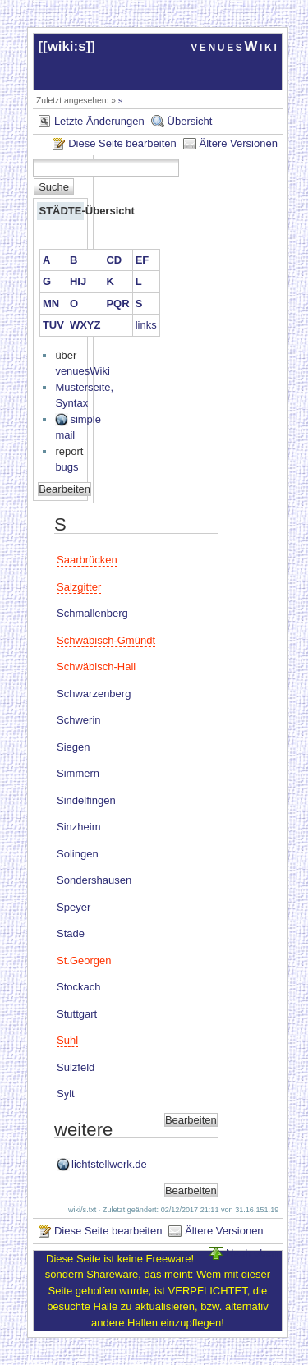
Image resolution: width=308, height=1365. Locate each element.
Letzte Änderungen (99, 121)
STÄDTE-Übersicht (60, 211)
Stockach (78, 987)
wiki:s (67, 46)
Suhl (67, 1040)
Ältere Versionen (239, 143)
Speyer (73, 907)
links (146, 325)
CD (114, 260)
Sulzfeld (75, 1067)
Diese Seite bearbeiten (122, 143)
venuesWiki (234, 46)
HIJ (78, 281)
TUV (53, 325)
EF (142, 260)
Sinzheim (78, 826)
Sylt (66, 1093)
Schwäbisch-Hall (96, 666)
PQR (117, 303)
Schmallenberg (92, 613)
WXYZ (85, 325)
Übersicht (190, 121)
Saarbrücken (87, 560)
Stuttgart (77, 1014)
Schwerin (78, 720)
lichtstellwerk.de (109, 1164)
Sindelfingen (86, 800)
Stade (71, 933)
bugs (66, 467)
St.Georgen (84, 960)
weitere (83, 1129)
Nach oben (252, 1253)
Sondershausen (94, 880)
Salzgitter (79, 587)
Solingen (78, 854)
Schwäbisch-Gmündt (106, 640)
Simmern (78, 773)
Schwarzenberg (94, 693)
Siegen (73, 747)
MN (51, 303)
